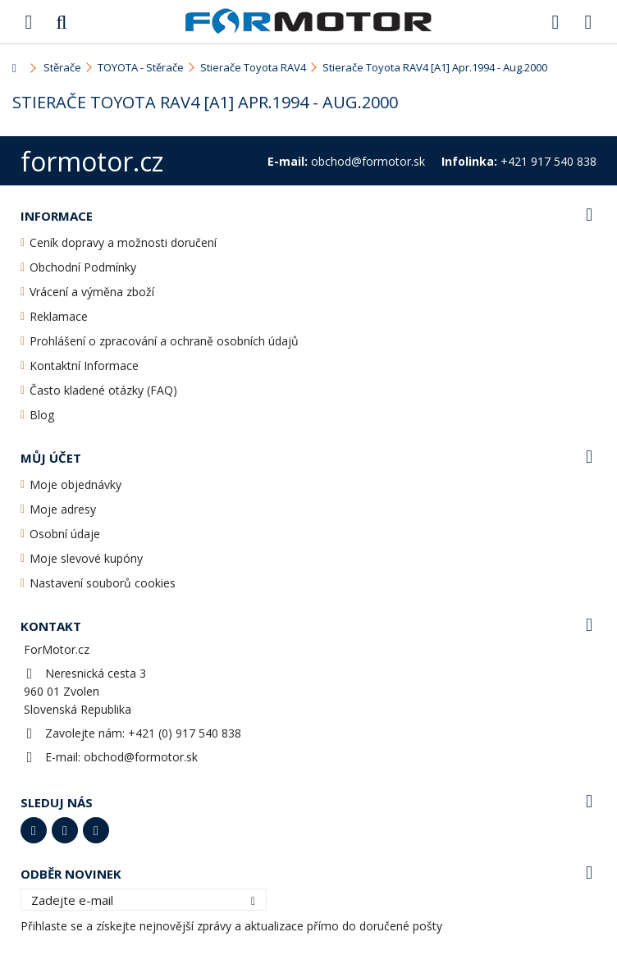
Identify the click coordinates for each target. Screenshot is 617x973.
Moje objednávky (75, 484)
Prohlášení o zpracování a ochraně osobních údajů (164, 341)
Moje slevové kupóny (86, 558)
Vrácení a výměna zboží (92, 291)
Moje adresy (63, 509)
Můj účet (51, 458)
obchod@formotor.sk (141, 757)
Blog (42, 415)
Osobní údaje (65, 533)
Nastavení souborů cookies (103, 583)
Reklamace (59, 316)
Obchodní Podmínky (83, 267)
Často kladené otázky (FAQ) (103, 390)
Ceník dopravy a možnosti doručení (123, 242)
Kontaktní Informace (84, 365)
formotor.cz (92, 161)
